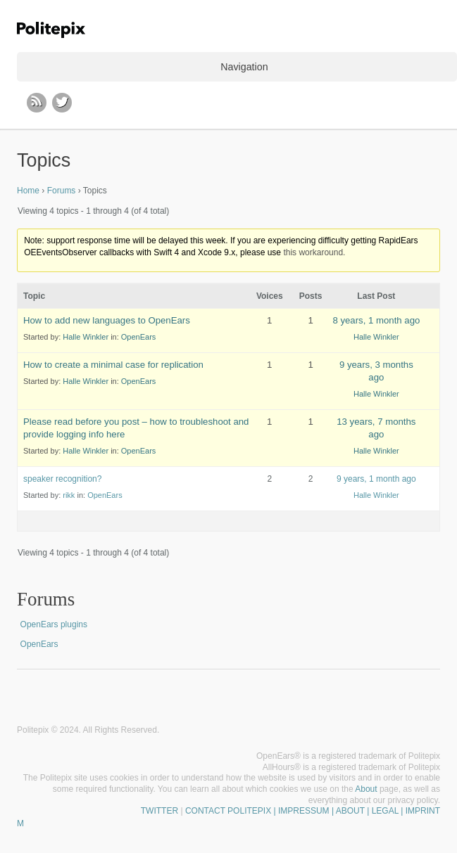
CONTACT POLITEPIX (228, 811)
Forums (61, 190)
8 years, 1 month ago (376, 320)
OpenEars (138, 337)
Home (28, 190)
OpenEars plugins (53, 624)
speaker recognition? (62, 479)
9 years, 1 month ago (376, 479)
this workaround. (314, 252)
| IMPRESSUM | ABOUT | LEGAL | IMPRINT (355, 811)
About (366, 789)
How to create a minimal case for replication (113, 364)
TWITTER (159, 811)
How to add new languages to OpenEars (106, 320)
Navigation (244, 66)
